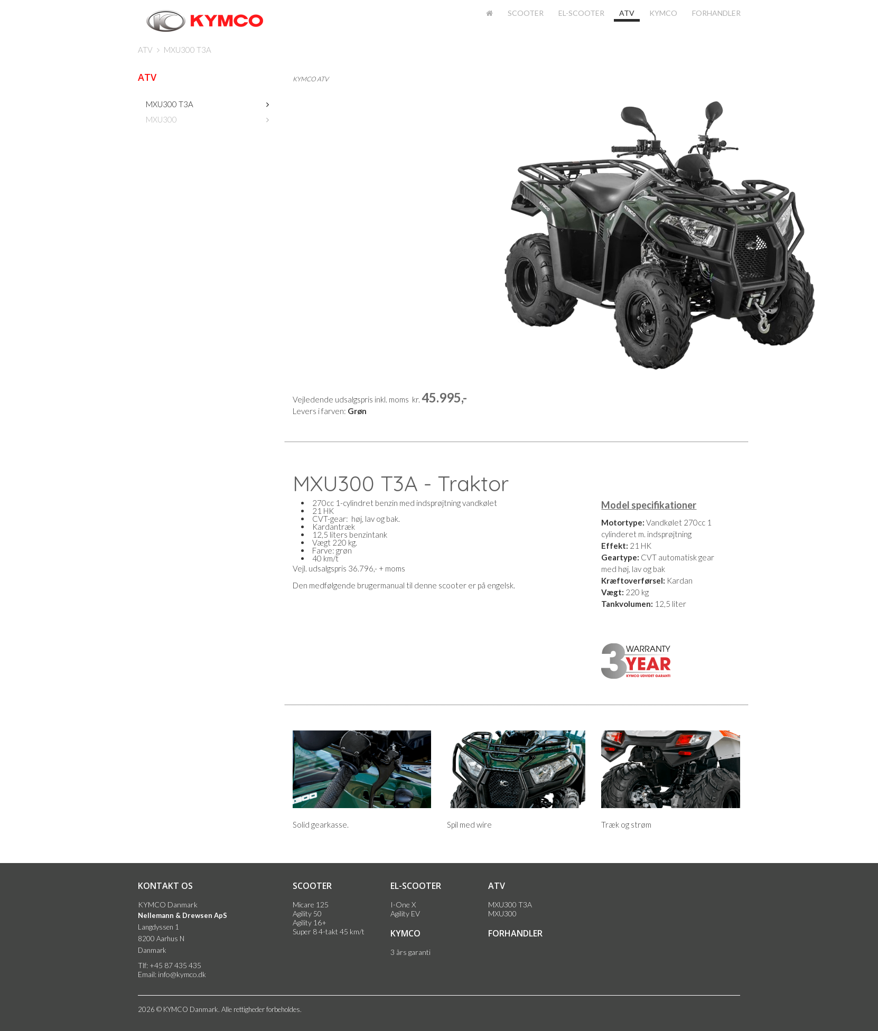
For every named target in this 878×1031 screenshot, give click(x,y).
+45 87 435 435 (175, 965)
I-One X (403, 904)
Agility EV (405, 913)
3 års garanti (410, 952)
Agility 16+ (309, 922)
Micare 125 (311, 904)
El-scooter (581, 12)
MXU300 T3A (187, 49)
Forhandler (716, 12)
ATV (626, 12)
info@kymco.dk (182, 974)
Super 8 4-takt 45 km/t (329, 931)
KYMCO (663, 12)
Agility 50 (307, 913)
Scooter (526, 12)
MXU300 (161, 119)
